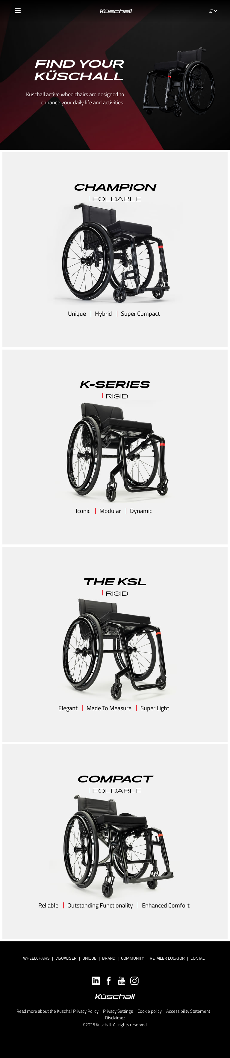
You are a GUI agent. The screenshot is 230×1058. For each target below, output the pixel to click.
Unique (89, 958)
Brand (108, 958)
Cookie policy (149, 1011)
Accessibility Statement (188, 1011)
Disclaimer (115, 1017)
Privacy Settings (118, 1011)
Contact (198, 958)
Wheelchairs (36, 958)
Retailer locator (167, 958)
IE (213, 10)
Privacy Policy (86, 1011)
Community (132, 958)
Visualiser (66, 958)
